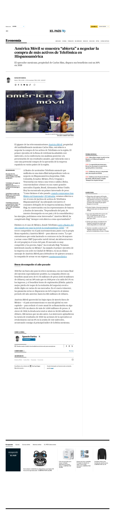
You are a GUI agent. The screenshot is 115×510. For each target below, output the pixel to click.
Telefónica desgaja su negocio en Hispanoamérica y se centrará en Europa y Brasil (13, 186)
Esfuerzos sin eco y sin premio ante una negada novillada (97, 172)
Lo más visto (90, 192)
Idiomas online (37, 444)
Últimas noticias (91, 154)
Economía (13, 40)
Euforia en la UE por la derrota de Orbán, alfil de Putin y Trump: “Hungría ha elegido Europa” (97, 178)
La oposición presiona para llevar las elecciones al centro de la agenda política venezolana (96, 166)
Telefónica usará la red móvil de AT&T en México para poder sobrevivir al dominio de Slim (13, 205)
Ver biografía (29, 339)
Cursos (17, 444)
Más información (19, 368)
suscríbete (94, 26)
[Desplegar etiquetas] (72, 359)
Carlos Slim (26, 360)
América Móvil (55, 144)
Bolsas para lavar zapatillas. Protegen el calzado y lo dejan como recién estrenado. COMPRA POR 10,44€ (84, 464)
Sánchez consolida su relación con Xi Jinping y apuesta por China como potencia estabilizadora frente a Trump (98, 229)
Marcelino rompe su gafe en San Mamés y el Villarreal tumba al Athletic (97, 159)
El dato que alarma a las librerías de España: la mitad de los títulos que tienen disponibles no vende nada (97, 223)
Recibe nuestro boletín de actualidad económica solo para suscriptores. (36, 346)
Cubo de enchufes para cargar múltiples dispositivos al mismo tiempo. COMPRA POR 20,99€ (65, 464)
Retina (97, 41)
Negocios (85, 41)
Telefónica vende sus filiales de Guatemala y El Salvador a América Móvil (13, 196)
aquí (52, 368)
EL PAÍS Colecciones (50, 444)
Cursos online (26, 444)
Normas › (71, 351)
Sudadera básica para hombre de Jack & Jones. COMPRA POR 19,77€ (101, 463)
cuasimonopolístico (58, 256)
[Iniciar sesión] (103, 26)
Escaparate (9, 444)
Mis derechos (78, 41)
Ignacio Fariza (20, 78)
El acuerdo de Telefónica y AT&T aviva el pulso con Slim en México (13, 176)
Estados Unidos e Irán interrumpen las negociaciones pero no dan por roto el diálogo (97, 209)
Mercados (58, 41)
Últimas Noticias (105, 41)
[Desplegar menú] (7, 31)
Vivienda (64, 41)
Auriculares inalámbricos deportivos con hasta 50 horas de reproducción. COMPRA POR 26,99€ (38, 469)
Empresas (33, 360)
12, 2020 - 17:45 (23, 80)
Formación (70, 41)
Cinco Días (92, 41)
